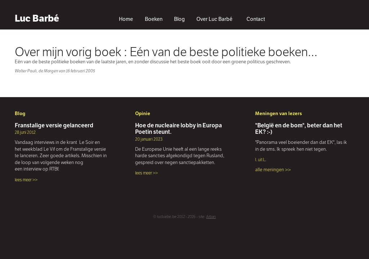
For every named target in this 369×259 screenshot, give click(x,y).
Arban (211, 216)
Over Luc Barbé (214, 19)
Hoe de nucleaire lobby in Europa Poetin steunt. (178, 129)
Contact (255, 19)
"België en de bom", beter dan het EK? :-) (298, 129)
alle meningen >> (273, 170)
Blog (179, 19)
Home (126, 19)
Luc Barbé (37, 18)
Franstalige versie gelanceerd (54, 125)
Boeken (154, 19)
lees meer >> (26, 179)
